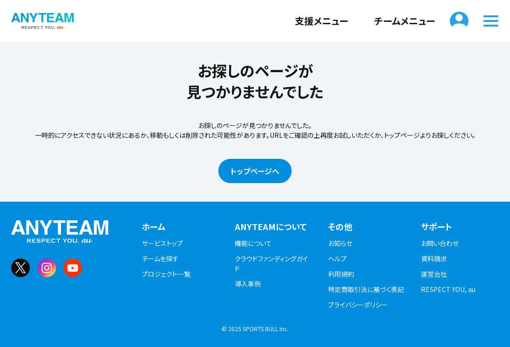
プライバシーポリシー (358, 304)
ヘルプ (337, 258)
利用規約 (341, 274)
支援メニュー (316, 20)
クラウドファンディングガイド (271, 263)
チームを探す (160, 258)
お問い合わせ (440, 243)
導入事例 (248, 283)
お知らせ (340, 243)
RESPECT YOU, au (448, 289)
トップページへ (255, 171)
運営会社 (434, 274)
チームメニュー (399, 20)
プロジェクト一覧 (166, 274)
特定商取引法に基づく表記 (366, 289)
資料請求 (434, 258)
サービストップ (162, 243)
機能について (253, 243)
